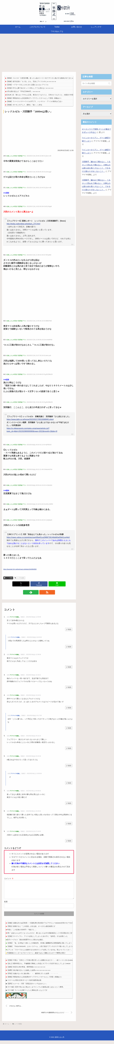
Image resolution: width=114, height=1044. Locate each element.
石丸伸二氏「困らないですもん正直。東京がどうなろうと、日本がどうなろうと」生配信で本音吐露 (41, 95)
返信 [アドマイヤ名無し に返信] (68, 629)
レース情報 (8, 578)
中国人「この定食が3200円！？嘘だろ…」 (22, 933)
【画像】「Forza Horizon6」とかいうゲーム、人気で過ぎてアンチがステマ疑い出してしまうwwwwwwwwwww (45, 950)
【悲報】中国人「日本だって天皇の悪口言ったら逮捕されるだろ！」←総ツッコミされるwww (40, 964)
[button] (109, 83)
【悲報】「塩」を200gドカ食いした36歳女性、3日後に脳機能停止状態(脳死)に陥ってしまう (39, 946)
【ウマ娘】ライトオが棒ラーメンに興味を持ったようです (27, 994)
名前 (6, 905)
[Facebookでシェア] (39, 583)
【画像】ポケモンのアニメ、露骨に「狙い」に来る (24, 105)
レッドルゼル (19, 578)
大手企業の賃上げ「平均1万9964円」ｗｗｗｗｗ (23, 91)
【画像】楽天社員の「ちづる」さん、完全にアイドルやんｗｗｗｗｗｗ (31, 81)
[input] (96, 83)
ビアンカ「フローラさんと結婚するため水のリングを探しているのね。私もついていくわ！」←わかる (43, 953)
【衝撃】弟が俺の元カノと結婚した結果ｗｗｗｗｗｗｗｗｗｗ (29, 974)
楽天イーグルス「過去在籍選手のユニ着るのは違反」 (25, 943)
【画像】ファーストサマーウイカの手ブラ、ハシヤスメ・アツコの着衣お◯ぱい (34, 101)
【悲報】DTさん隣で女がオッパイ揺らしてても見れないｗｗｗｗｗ (30, 88)
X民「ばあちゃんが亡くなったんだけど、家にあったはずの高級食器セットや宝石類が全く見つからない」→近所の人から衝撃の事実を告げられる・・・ (60, 936)
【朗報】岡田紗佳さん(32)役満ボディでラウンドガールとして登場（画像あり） (34, 98)
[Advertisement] (57, 52)
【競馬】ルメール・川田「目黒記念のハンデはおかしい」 (27, 987)
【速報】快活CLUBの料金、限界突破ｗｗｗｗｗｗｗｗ (26, 970)
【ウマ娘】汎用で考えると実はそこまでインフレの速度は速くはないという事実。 (36, 990)
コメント (8, 878)
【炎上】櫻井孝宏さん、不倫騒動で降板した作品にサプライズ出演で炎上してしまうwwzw (38, 967)
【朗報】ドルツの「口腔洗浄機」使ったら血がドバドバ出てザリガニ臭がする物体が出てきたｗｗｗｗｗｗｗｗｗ (46, 78)
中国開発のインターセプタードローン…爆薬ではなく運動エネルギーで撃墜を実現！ (36, 956)
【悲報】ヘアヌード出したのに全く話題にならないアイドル (27, 85)
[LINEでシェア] (57, 583)
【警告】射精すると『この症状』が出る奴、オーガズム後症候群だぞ (31, 930)
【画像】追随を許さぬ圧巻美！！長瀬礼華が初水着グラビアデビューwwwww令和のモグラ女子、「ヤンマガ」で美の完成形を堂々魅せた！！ (56, 926)
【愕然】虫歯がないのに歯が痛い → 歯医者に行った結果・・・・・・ (32, 977)
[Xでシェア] (21, 583)
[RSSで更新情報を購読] (41, 592)
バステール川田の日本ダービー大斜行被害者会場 (24, 984)
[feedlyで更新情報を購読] (36, 592)
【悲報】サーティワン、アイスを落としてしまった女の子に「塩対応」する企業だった (37, 940)
